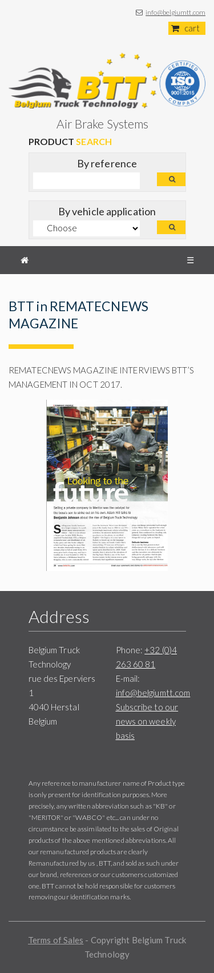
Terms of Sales (55, 940)
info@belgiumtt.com (175, 12)
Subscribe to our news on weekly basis (147, 721)
